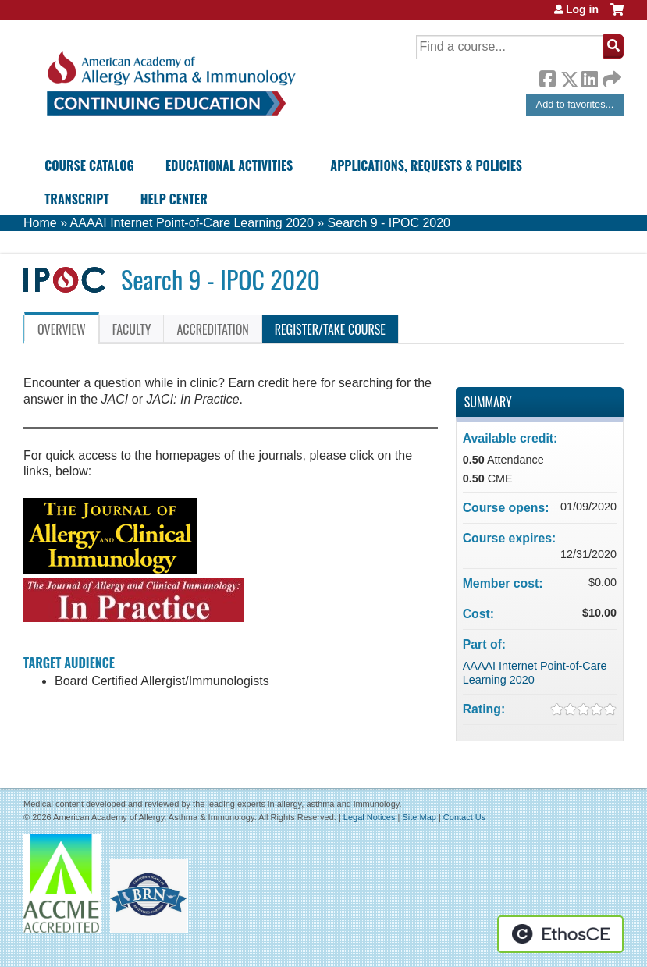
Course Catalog (89, 165)
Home (40, 222)
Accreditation (212, 329)
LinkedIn (589, 76)
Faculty (131, 329)
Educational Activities (229, 165)
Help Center (174, 199)
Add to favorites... (575, 104)
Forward (610, 75)
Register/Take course (330, 329)
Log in (582, 9)
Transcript (76, 199)
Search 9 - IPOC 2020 (389, 222)
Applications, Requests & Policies (426, 165)
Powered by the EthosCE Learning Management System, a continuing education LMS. (560, 934)
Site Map (418, 817)
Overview (61, 329)
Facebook (547, 76)
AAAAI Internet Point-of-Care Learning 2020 (192, 222)
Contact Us (464, 817)
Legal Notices (369, 817)
